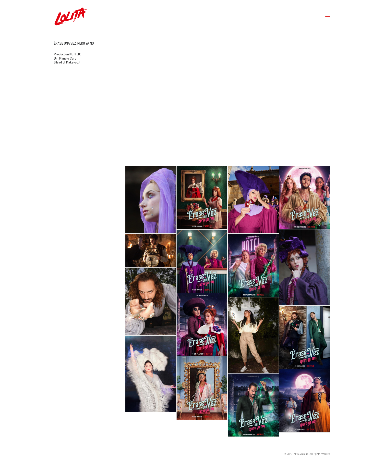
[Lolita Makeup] (71, 16)
